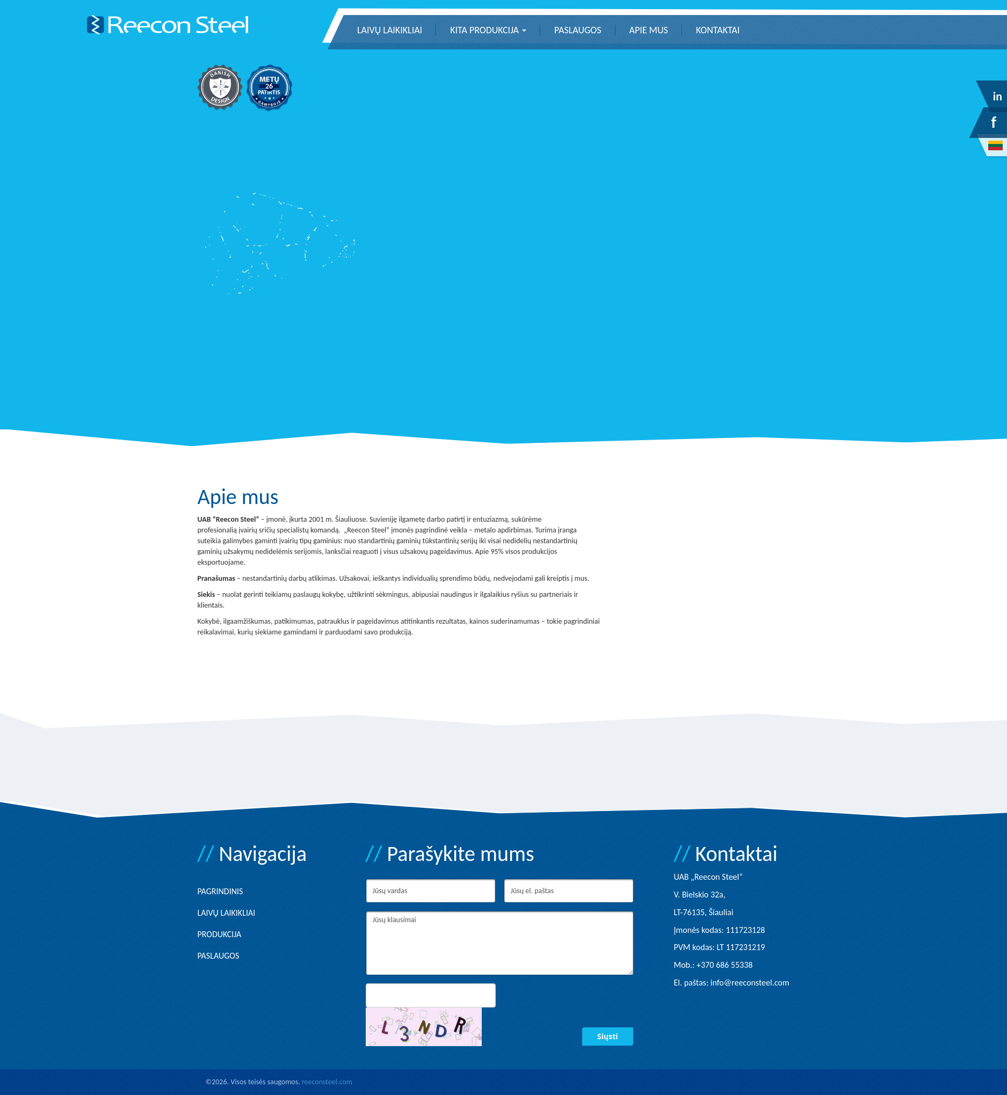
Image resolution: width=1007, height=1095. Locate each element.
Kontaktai (718, 30)
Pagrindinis (220, 891)
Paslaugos (577, 30)
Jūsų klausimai (500, 943)
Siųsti (607, 1036)
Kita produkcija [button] (488, 30)
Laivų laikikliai (389, 30)
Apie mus (648, 30)
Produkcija (220, 934)
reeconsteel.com (327, 1081)
